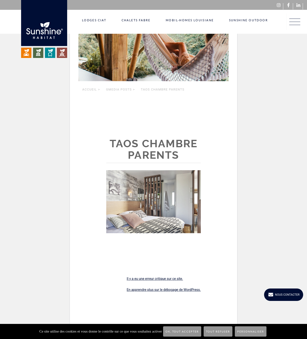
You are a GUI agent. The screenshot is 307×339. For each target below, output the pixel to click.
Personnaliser (250, 331)
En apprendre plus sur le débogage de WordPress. (164, 290)
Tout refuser (218, 331)
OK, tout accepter (182, 331)
